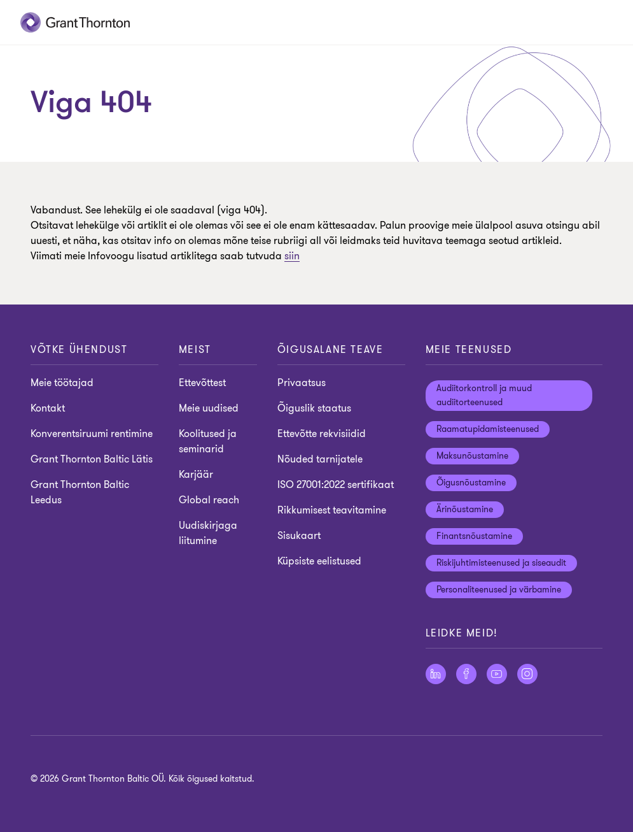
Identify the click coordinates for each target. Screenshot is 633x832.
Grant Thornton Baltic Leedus (80, 492)
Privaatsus (301, 383)
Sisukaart (299, 536)
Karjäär (196, 475)
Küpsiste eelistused (319, 561)
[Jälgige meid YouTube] (497, 674)
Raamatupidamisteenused (487, 429)
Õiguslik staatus (314, 408)
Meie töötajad (62, 383)
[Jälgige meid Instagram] (527, 674)
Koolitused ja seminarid (208, 441)
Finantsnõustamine (474, 536)
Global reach (209, 500)
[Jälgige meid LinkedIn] (436, 674)
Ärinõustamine (464, 509)
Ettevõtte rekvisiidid (321, 434)
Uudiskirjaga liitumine (208, 533)
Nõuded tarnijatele (320, 459)
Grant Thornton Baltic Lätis (92, 459)
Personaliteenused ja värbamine (498, 590)
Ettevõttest (202, 383)
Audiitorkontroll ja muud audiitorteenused (484, 395)
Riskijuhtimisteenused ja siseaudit (501, 563)
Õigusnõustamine (471, 483)
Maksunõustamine (472, 456)
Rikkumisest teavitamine (331, 510)
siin (292, 256)
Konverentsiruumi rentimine (92, 434)
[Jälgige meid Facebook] (466, 674)
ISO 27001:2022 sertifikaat (335, 485)
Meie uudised (209, 408)
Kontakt (48, 408)
